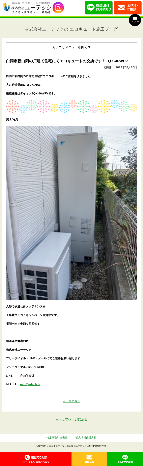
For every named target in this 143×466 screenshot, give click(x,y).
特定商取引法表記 (57, 437)
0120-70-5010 (36, 459)
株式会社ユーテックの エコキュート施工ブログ (71, 29)
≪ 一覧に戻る (71, 401)
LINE (125, 459)
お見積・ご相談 (128, 8)
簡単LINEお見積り (99, 8)
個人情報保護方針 (86, 437)
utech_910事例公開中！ (58, 7)
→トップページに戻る (71, 419)
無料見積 (89, 459)
